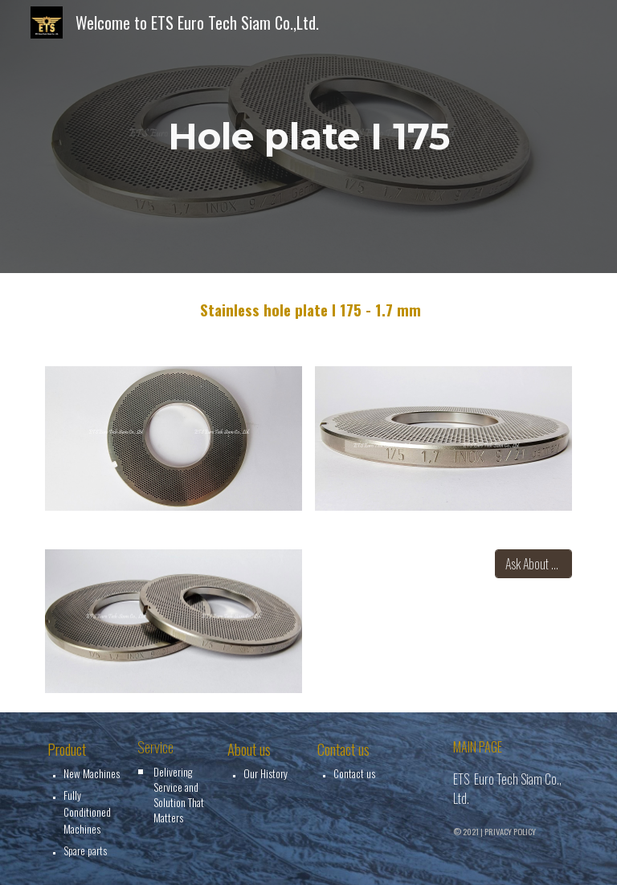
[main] (308, 137)
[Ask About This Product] (533, 563)
